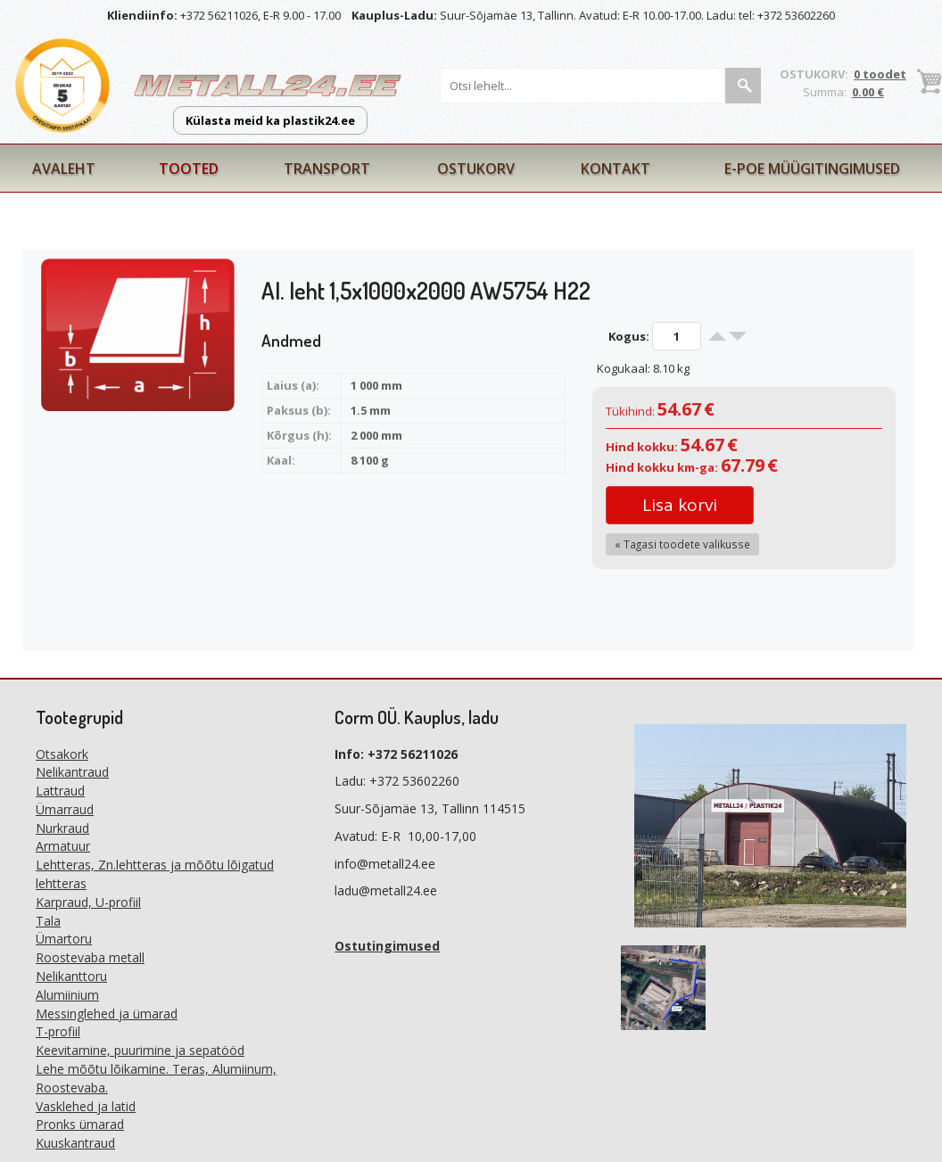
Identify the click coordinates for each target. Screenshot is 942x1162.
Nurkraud (62, 828)
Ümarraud (65, 809)
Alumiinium (67, 994)
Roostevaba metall (90, 957)
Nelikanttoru (71, 976)
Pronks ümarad (80, 1124)
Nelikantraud (72, 771)
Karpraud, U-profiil (88, 902)
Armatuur (63, 845)
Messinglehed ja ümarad (107, 1013)
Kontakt (615, 168)
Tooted (189, 168)
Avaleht (63, 168)
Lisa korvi (679, 504)
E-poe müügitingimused (812, 168)
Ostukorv (476, 168)
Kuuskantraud (75, 1142)
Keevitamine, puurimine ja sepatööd (140, 1050)
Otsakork (62, 754)
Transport (327, 168)
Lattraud (60, 790)
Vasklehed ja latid (86, 1106)
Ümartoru (64, 938)
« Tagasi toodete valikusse (682, 544)
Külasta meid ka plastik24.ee (270, 120)
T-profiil (58, 1031)
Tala (48, 920)
